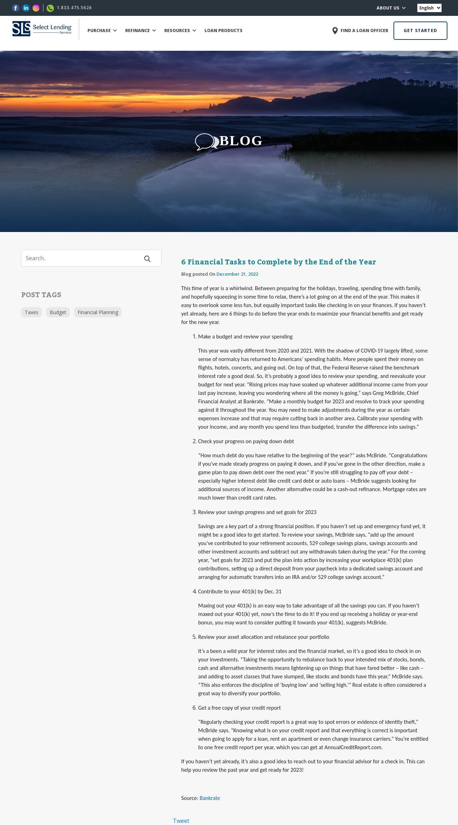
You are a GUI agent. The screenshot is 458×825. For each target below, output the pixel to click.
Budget (58, 312)
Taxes (31, 312)
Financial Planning (98, 312)
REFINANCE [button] (140, 30)
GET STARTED (420, 30)
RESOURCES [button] (180, 30)
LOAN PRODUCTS (223, 30)
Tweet (181, 821)
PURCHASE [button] (102, 30)
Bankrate (210, 798)
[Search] (84, 258)
